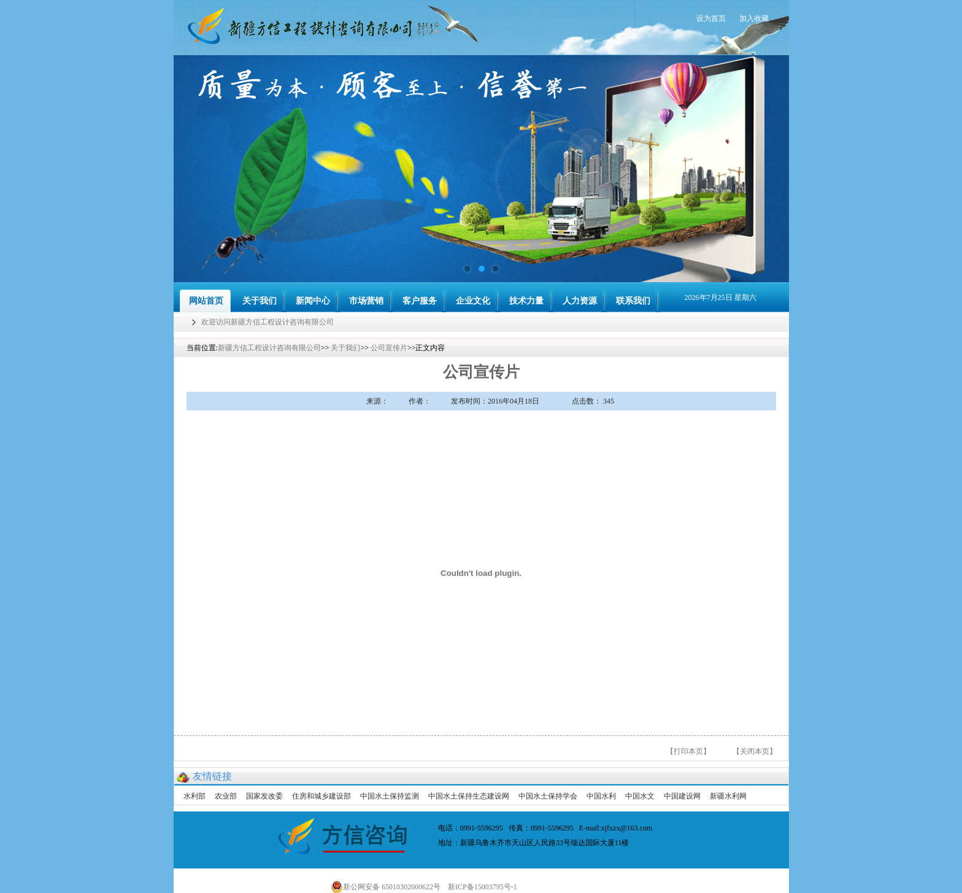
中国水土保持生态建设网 (468, 796)
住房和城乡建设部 (321, 796)
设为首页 (711, 18)
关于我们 (259, 300)
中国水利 (601, 796)
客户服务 (419, 300)
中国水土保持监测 (389, 796)
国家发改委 (264, 796)
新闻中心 (313, 300)
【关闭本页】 (755, 751)
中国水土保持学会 (547, 796)
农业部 (226, 796)
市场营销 (366, 300)
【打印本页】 (688, 751)
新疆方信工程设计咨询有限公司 (269, 347)
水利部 (194, 796)
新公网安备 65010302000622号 (386, 887)
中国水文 (640, 796)
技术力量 (526, 300)
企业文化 (473, 300)
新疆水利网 (728, 796)
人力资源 (580, 300)
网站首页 (206, 300)
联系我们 (633, 300)
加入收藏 (754, 18)
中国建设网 (682, 796)
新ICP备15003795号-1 (485, 887)
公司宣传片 (389, 347)
